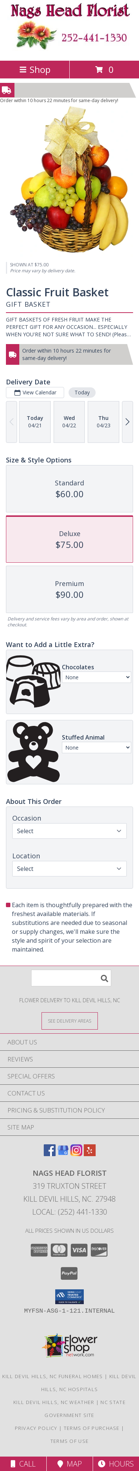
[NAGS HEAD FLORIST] (69, 49)
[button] (69, 1296)
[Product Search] (71, 978)
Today (82, 392)
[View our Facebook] (50, 1153)
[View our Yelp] (90, 1153)
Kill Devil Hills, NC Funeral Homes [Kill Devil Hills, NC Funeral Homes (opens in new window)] (52, 1376)
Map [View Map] (69, 1464)
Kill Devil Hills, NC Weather (53, 1402)
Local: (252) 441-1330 (69, 1212)
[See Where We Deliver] (70, 1020)
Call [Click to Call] (23, 1464)
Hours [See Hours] (116, 1464)
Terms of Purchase (92, 1428)
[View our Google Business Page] (63, 1153)
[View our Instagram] (76, 1153)
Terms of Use (69, 1441)
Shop (34, 69)
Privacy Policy (36, 1428)
